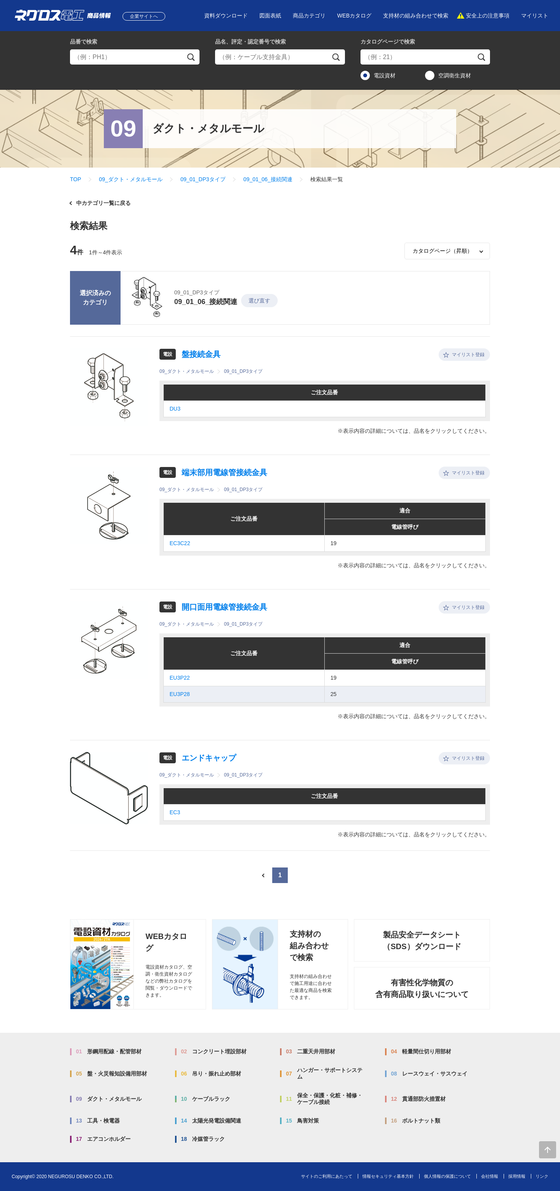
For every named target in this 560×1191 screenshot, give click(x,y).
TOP (75, 179)
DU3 (175, 409)
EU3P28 (180, 694)
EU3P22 (180, 678)
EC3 (175, 812)
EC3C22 (180, 543)
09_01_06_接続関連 (267, 179)
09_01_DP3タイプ (203, 179)
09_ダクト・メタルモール (131, 179)
